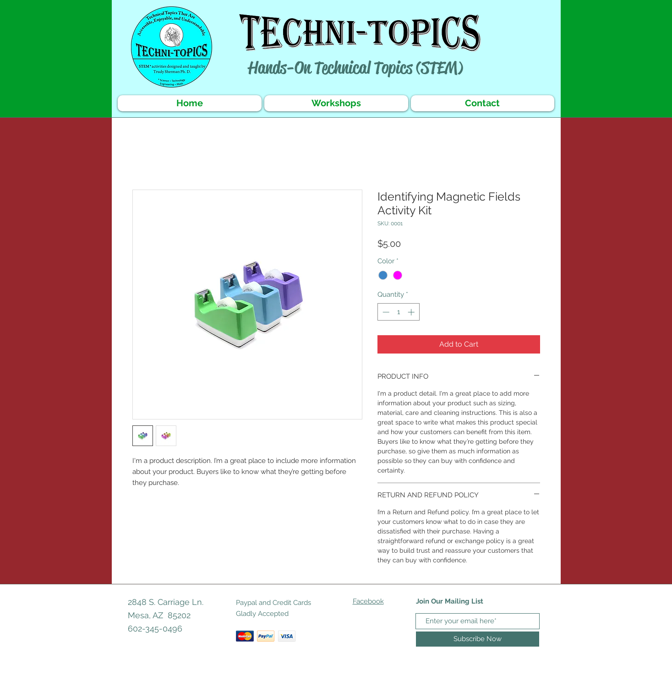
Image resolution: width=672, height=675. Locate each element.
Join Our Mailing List (449, 601)
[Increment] (412, 312)
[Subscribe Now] (477, 639)
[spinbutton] (398, 312)
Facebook (368, 601)
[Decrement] (385, 312)
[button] (336, 103)
